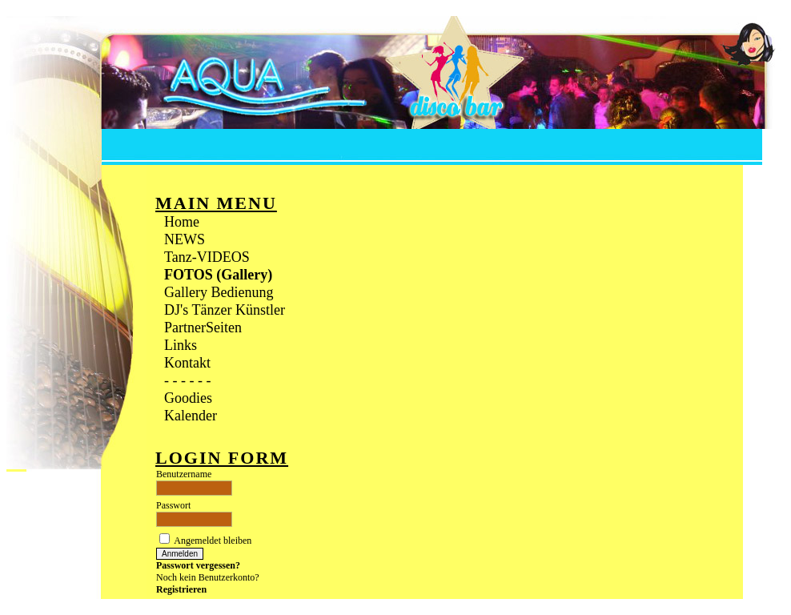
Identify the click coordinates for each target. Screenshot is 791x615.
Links (180, 345)
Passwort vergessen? (198, 565)
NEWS (184, 239)
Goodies (188, 398)
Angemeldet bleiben (212, 540)
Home (181, 222)
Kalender (190, 416)
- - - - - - (187, 380)
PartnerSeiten (203, 328)
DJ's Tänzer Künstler (224, 310)
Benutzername (183, 474)
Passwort (173, 505)
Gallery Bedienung (218, 292)
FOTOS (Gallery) (218, 275)
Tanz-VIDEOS (207, 257)
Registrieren (181, 589)
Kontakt (187, 363)
